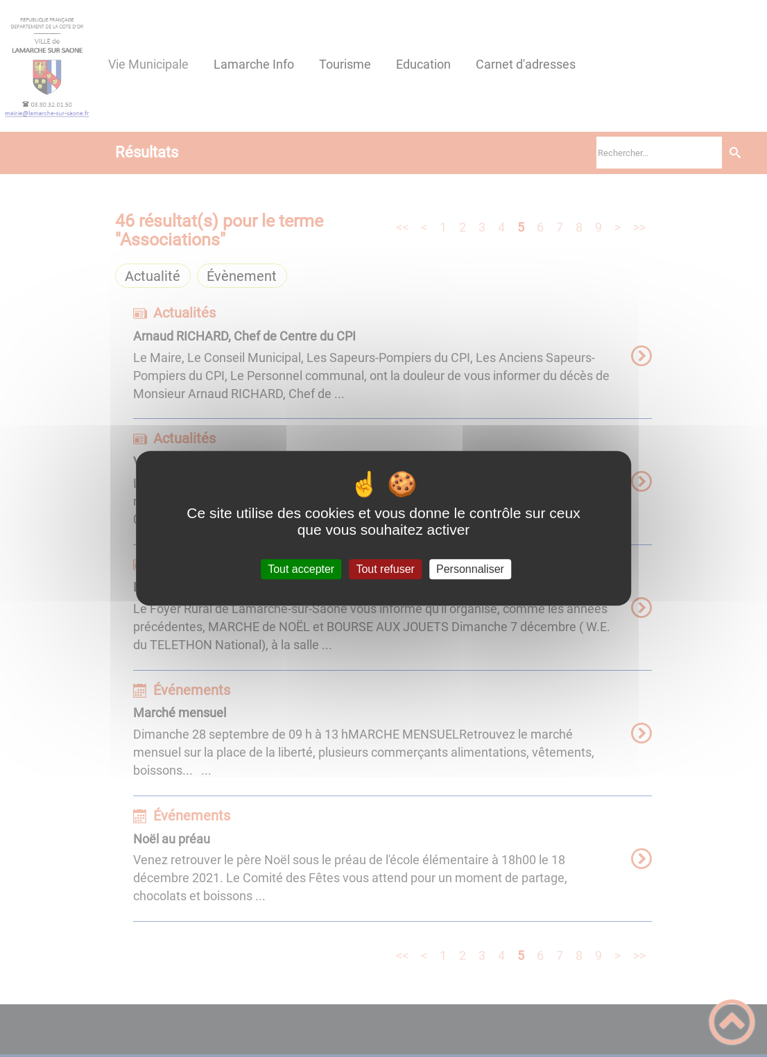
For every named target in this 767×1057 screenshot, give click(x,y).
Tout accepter (301, 569)
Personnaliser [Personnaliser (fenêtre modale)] (470, 569)
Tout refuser (385, 569)
